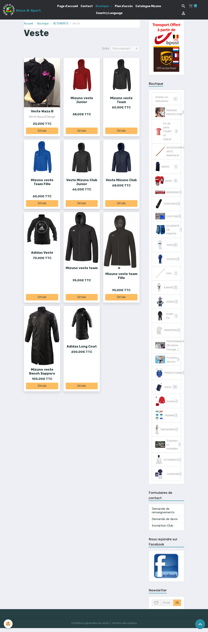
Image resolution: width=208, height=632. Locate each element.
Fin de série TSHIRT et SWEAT (166, 132)
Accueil (28, 23)
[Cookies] (8, 623)
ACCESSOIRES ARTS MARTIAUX (168, 153)
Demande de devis (165, 523)
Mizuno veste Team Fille (42, 182)
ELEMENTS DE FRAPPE (168, 232)
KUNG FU (166, 318)
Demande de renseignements (163, 514)
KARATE (166, 290)
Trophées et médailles (168, 448)
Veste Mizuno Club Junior (81, 182)
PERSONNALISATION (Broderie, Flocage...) (168, 348)
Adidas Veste (42, 252)
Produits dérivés (167, 362)
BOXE (166, 183)
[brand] (21, 9)
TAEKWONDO (167, 433)
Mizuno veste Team (121, 100)
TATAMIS (166, 419)
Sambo (166, 404)
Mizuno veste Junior (82, 100)
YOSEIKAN (168, 478)
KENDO (166, 304)
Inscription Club (162, 529)
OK (177, 606)
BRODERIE (168, 194)
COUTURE (168, 218)
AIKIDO (166, 168)
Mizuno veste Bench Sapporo (42, 371)
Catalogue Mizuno (148, 6)
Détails (42, 130)
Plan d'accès (124, 6)
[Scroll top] (200, 624)
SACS (166, 390)
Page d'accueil (67, 6)
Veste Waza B (42, 111)
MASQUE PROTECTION (168, 112)
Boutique (102, 6)
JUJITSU (167, 262)
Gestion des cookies (125, 627)
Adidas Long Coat (82, 346)
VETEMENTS (60, 23)
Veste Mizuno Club (121, 180)
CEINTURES (168, 206)
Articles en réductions (166, 99)
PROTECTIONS (168, 376)
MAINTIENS (167, 332)
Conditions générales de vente (89, 627)
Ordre (105, 48)
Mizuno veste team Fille (121, 276)
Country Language (109, 13)
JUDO (166, 247)
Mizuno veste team (82, 268)
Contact (87, 6)
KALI (166, 276)
